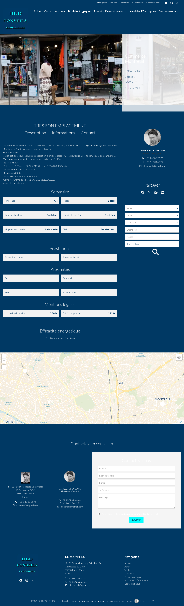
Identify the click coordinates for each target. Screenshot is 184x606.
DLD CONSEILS (75, 556)
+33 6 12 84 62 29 (154, 162)
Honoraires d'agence (87, 600)
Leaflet (181, 422)
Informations (63, 132)
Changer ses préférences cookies (116, 600)
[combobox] (152, 208)
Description (35, 132)
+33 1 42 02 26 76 (154, 158)
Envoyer (136, 520)
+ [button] (4, 356)
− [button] (4, 360)
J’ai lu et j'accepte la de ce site (130, 513)
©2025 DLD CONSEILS (42, 601)
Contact (88, 132)
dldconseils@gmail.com (154, 166)
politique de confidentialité (135, 513)
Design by (147, 601)
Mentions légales (66, 600)
